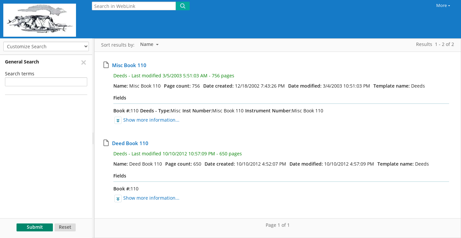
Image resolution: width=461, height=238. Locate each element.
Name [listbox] (147, 44)
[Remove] (83, 62)
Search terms (19, 73)
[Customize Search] (46, 46)
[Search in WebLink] (134, 6)
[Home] (41, 19)
